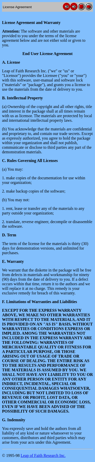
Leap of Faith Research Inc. (43, 455)
